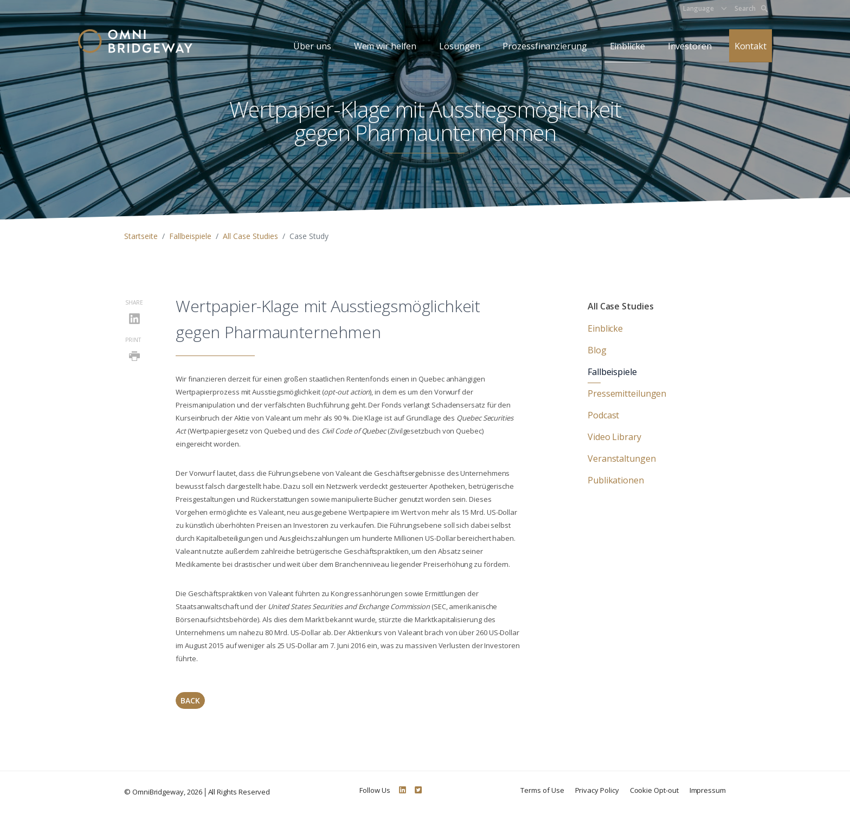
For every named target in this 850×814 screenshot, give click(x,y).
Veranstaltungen (622, 458)
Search (751, 8)
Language (698, 8)
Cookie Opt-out (654, 790)
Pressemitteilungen (627, 393)
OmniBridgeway (158, 792)
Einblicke (627, 46)
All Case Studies (250, 236)
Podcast (603, 415)
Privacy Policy (597, 790)
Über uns (312, 46)
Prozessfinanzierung (545, 46)
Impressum (708, 790)
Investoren (690, 46)
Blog (597, 350)
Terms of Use (542, 790)
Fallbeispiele (190, 236)
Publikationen (616, 480)
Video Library (614, 437)
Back (190, 700)
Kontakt (751, 46)
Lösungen (459, 46)
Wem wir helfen (385, 46)
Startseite (141, 236)
